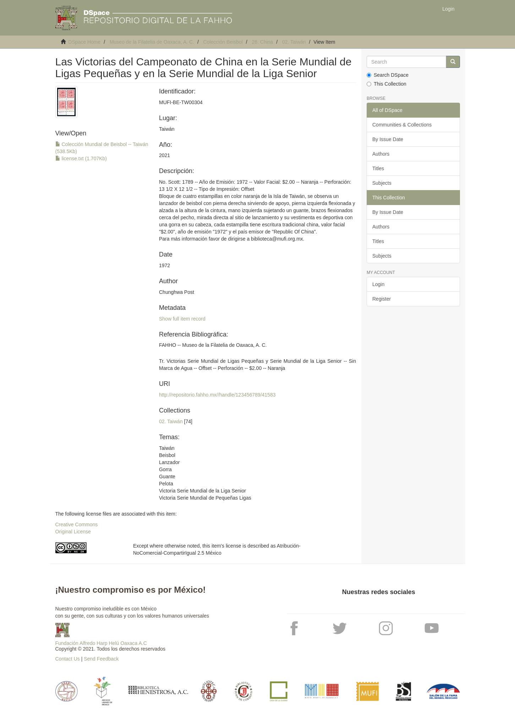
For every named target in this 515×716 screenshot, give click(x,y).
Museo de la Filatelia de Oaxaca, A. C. (152, 42)
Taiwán (167, 129)
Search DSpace (388, 75)
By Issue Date (387, 139)
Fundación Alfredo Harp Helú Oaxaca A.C (101, 643)
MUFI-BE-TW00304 (181, 102)
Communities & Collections (402, 125)
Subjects (381, 183)
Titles (378, 168)
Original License (73, 531)
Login (378, 284)
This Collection (386, 84)
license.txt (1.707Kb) (81, 158)
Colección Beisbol (223, 42)
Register (381, 299)
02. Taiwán (294, 42)
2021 (164, 155)
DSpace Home (84, 42)
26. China (262, 42)
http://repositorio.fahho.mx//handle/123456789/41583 (217, 395)
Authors (380, 154)
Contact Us (67, 659)
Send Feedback (101, 659)
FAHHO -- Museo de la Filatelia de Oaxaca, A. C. (213, 345)
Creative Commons (76, 524)
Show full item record (182, 319)
